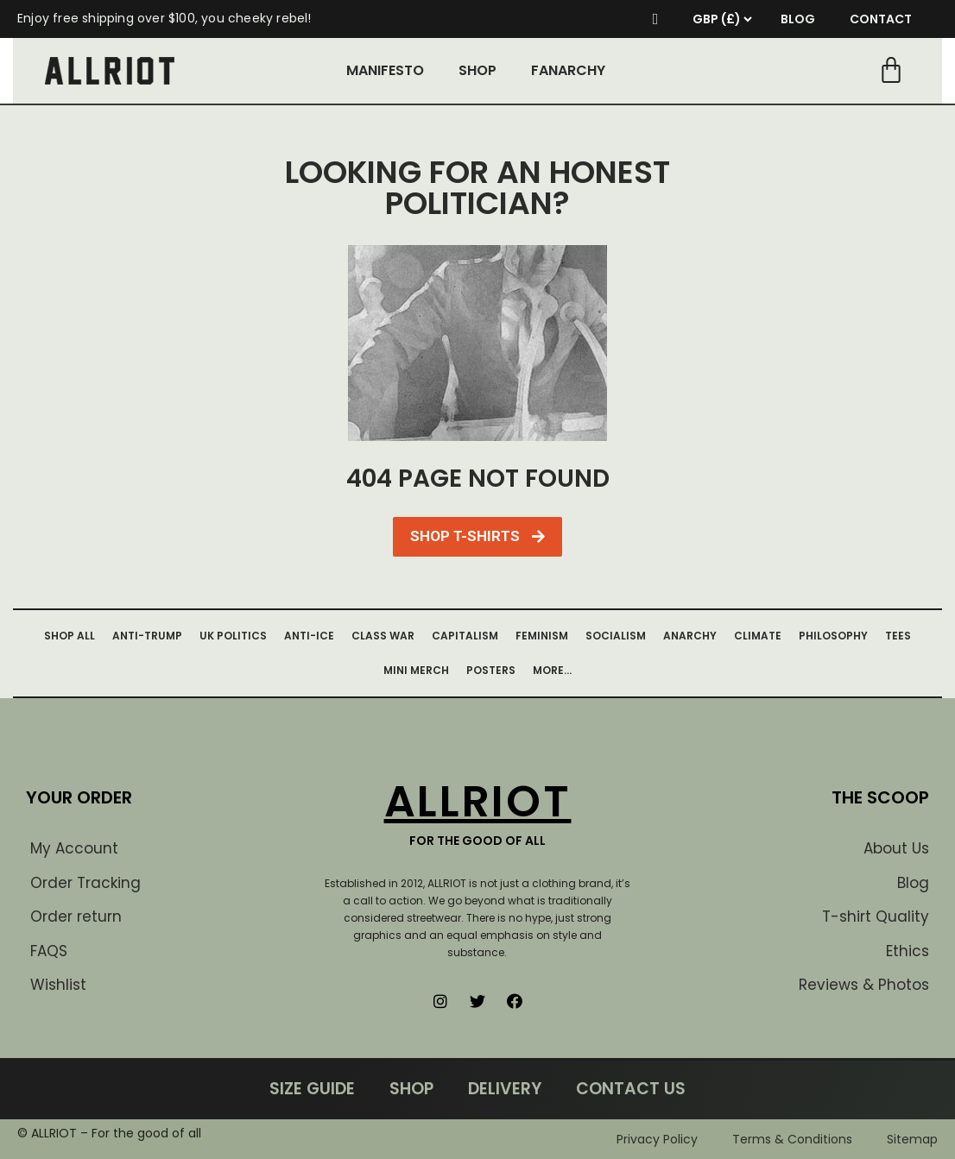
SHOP (477, 70)
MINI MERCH (416, 670)
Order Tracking (85, 882)
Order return (76, 916)
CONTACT (881, 19)
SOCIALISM (615, 635)
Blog (913, 882)
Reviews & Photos (864, 984)
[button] (477, 537)
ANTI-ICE (309, 635)
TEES (898, 635)
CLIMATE (757, 635)
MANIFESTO (385, 70)
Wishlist (58, 984)
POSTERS (490, 670)
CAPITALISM (465, 635)
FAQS (48, 951)
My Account (74, 848)
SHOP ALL (69, 635)
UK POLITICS (233, 635)
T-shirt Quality (875, 916)
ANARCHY (690, 635)
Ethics (907, 951)
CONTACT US (631, 1088)
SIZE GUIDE (312, 1088)
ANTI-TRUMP (147, 635)
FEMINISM (541, 635)
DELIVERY (504, 1088)
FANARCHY (568, 70)
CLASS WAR (382, 635)
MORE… (552, 670)
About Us (896, 848)
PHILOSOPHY (833, 635)
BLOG (798, 19)
